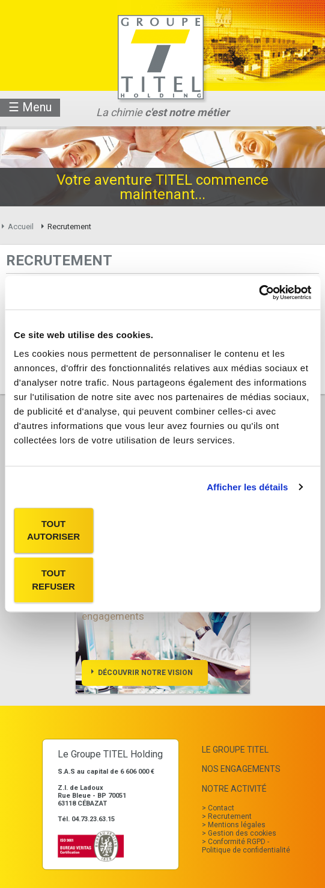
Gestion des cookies (242, 833)
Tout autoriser (53, 530)
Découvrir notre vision (145, 672)
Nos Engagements (241, 769)
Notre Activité (234, 789)
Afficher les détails (247, 487)
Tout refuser (53, 580)
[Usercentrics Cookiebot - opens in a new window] (258, 292)
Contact (221, 808)
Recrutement (230, 816)
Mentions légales (237, 825)
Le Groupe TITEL (235, 749)
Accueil (21, 226)
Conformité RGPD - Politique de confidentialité (246, 845)
